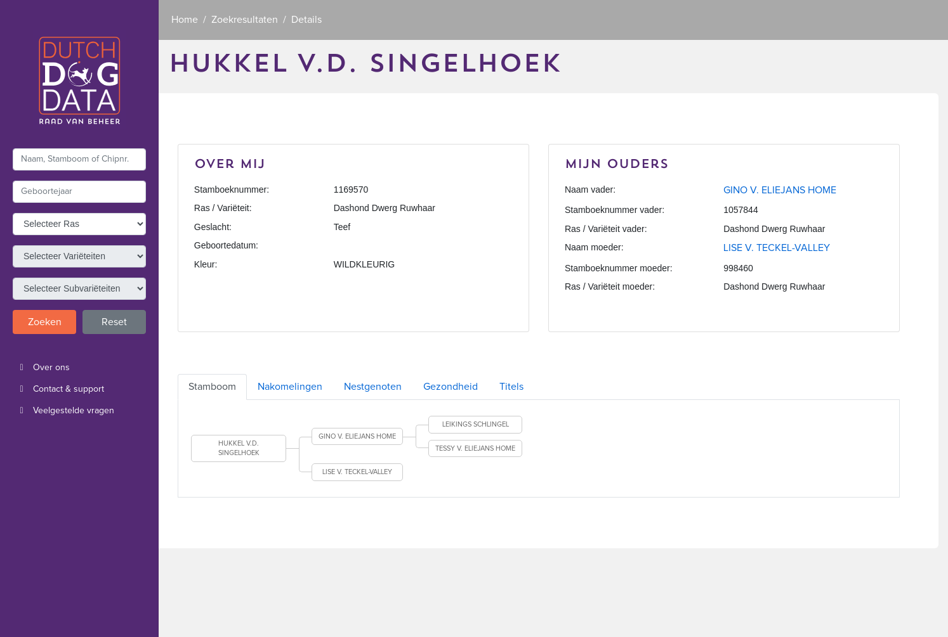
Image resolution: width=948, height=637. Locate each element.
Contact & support (58, 389)
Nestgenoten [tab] (373, 387)
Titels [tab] (511, 387)
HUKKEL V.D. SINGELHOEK (239, 448)
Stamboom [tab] (212, 387)
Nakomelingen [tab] (290, 387)
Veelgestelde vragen (63, 410)
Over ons (41, 367)
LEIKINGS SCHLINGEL (475, 424)
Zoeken (45, 322)
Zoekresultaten (244, 20)
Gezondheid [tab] (450, 387)
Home (184, 20)
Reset (114, 322)
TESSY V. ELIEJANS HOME (475, 448)
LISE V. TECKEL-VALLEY (776, 248)
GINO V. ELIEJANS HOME (779, 190)
